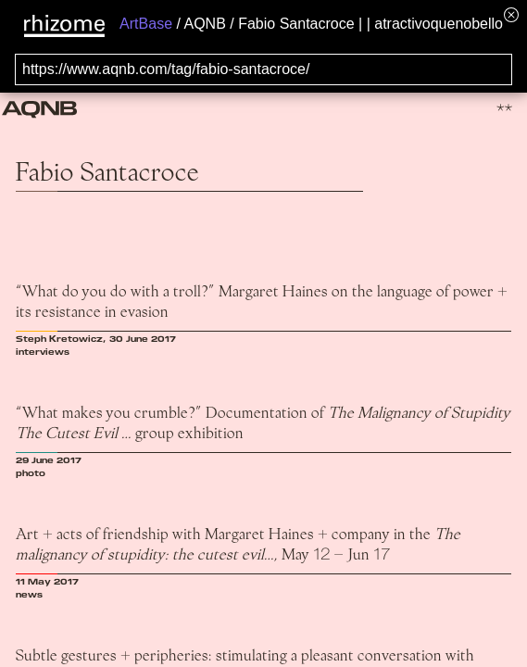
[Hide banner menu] (511, 14)
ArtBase (145, 23)
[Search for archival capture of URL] (263, 69)
